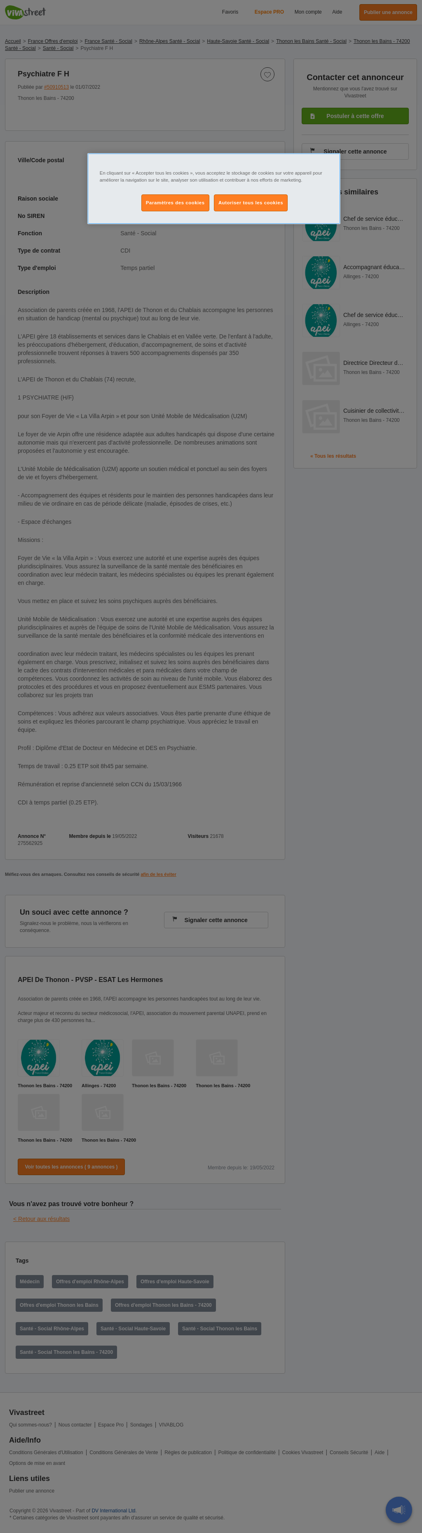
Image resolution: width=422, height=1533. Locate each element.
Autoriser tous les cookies (250, 202)
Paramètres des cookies (175, 202)
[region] (213, 188)
